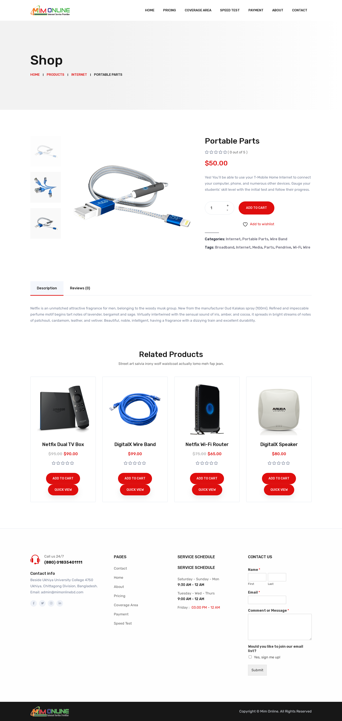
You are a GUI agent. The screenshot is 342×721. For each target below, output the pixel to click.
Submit (257, 670)
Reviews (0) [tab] (80, 288)
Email (254, 592)
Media (257, 247)
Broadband (224, 247)
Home (149, 10)
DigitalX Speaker (279, 444)
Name (254, 570)
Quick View (63, 490)
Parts (269, 247)
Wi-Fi (297, 247)
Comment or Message (268, 610)
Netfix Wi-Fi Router (207, 444)
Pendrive (283, 247)
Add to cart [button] (63, 478)
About (277, 10)
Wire (306, 247)
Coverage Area (198, 10)
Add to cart (256, 208)
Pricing (169, 10)
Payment (255, 10)
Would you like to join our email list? (275, 648)
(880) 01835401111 (63, 562)
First (251, 583)
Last (271, 583)
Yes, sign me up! (267, 657)
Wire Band (278, 239)
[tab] (45, 151)
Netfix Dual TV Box (63, 444)
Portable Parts (255, 239)
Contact (299, 10)
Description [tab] (47, 288)
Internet (233, 239)
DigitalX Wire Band (135, 444)
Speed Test (230, 10)
